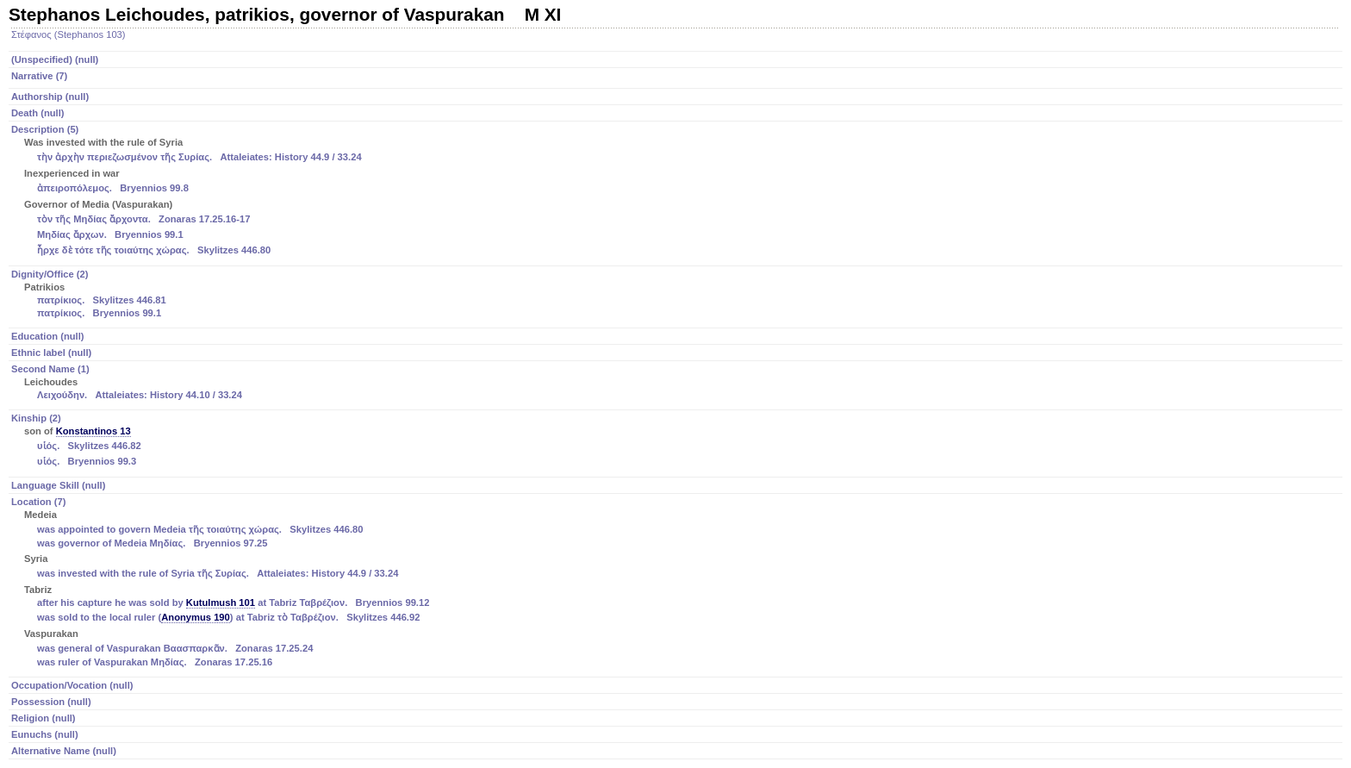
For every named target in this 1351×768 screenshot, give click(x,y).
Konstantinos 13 (93, 431)
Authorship (50, 96)
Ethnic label (51, 352)
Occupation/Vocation (72, 685)
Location (676, 583)
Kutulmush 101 (220, 602)
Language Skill (58, 485)
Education (47, 336)
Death (38, 113)
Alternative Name (63, 751)
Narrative (39, 76)
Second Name (676, 383)
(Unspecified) (54, 59)
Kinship (676, 441)
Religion (43, 718)
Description (676, 191)
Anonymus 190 (195, 617)
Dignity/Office (676, 295)
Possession (51, 701)
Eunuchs (44, 734)
